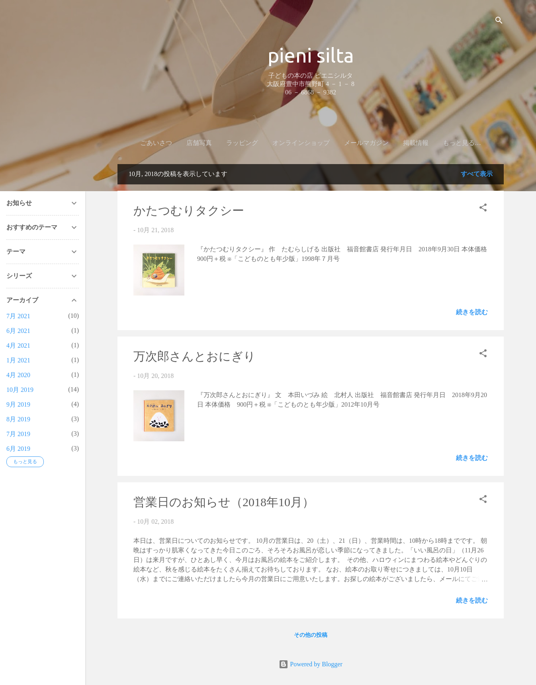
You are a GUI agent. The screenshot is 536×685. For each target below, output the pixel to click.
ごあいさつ (146, 142)
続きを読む (472, 313)
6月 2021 (18, 330)
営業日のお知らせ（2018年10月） (223, 503)
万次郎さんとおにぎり (194, 357)
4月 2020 (18, 375)
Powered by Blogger (310, 664)
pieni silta (311, 55)
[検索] (499, 22)
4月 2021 (18, 345)
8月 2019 (18, 419)
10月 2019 (19, 389)
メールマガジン (356, 142)
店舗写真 (188, 142)
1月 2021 (18, 360)
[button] (483, 210)
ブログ (442, 142)
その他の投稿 (310, 637)
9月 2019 (18, 404)
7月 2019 (18, 434)
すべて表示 (477, 175)
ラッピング (232, 142)
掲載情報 (405, 142)
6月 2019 (18, 448)
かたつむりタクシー (188, 212)
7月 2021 (18, 316)
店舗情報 (478, 142)
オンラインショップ (290, 142)
